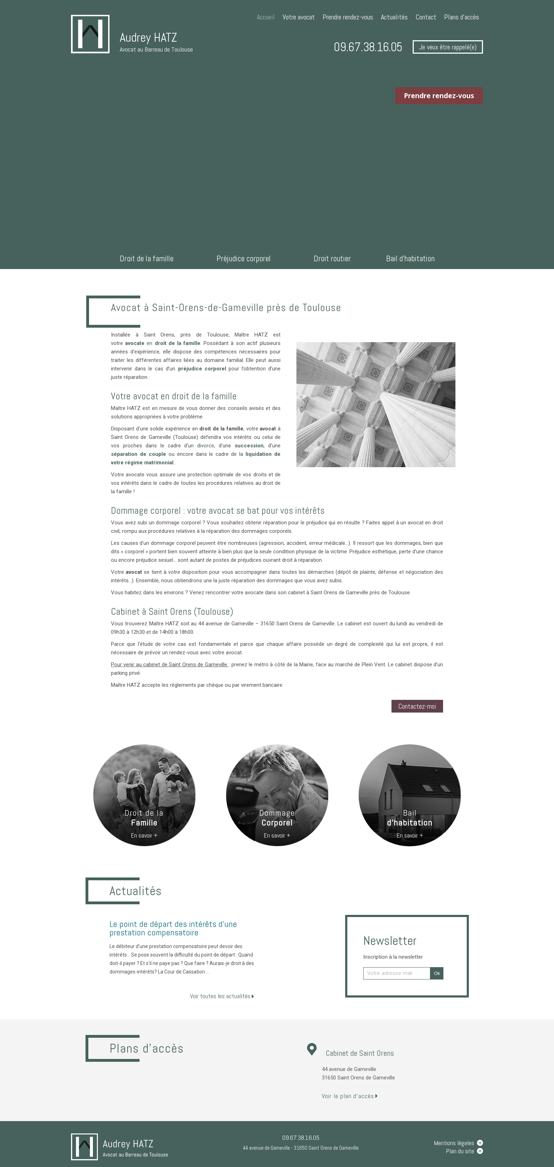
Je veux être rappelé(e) (448, 47)
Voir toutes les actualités (220, 996)
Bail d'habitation (410, 258)
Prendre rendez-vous (348, 17)
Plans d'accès (461, 17)
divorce (205, 445)
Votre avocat (299, 17)
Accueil (266, 17)
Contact (426, 17)
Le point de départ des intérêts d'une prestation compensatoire (173, 928)
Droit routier (332, 258)
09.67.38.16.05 (368, 47)
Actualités (394, 17)
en (162, 343)
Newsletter (393, 946)
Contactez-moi (417, 706)
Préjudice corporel (244, 258)
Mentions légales (454, 1143)
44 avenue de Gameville (301, 1147)
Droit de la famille (146, 258)
